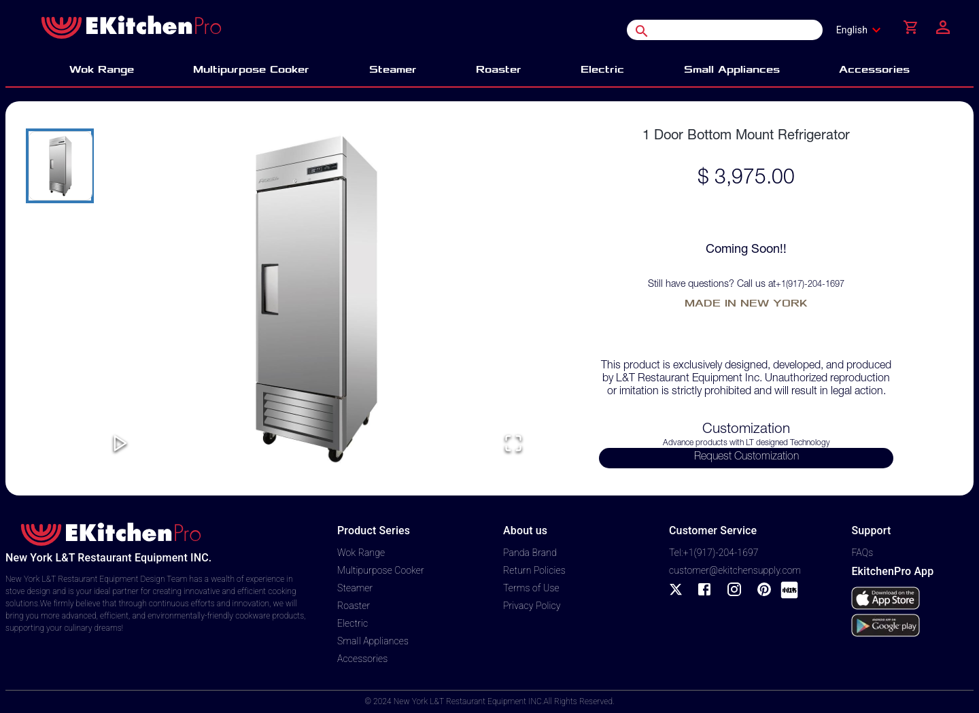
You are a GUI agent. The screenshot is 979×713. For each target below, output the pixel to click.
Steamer (355, 587)
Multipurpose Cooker (380, 570)
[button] (316, 298)
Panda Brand (530, 552)
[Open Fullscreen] (513, 444)
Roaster (353, 605)
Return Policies (534, 570)
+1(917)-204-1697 (810, 285)
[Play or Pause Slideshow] (120, 444)
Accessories (362, 658)
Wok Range (361, 552)
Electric (352, 623)
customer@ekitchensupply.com (735, 570)
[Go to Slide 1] (60, 165)
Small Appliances (373, 641)
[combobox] (862, 30)
